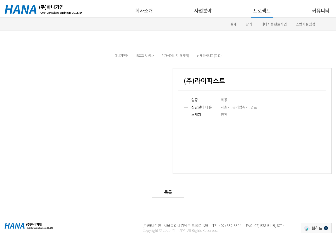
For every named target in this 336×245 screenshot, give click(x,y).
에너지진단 (122, 55)
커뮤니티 (320, 10)
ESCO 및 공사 (145, 55)
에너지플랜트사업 (274, 24)
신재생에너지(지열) (209, 55)
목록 (168, 192)
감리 (248, 24)
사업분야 (203, 10)
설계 (233, 24)
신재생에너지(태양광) (175, 55)
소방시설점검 (305, 24)
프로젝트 (262, 10)
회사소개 (144, 10)
